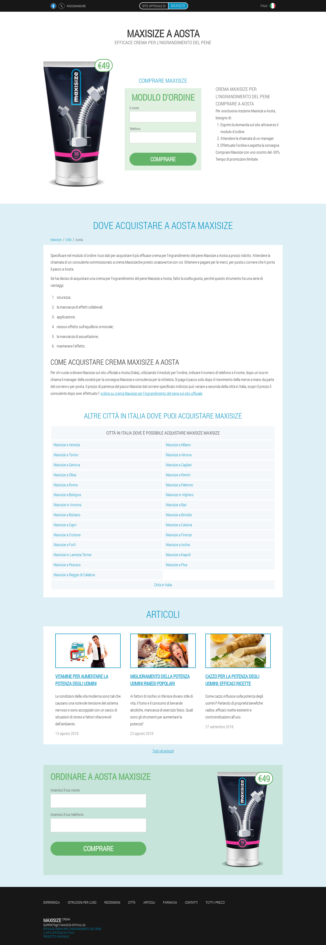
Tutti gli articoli (163, 750)
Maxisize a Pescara (67, 564)
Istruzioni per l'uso (82, 902)
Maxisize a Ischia (178, 544)
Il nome (134, 108)
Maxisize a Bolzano (67, 514)
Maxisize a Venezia (67, 444)
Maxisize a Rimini (178, 474)
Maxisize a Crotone (67, 534)
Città (131, 902)
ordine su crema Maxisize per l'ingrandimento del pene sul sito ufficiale (151, 393)
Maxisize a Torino (66, 454)
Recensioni (112, 902)
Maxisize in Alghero (180, 494)
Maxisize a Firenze (179, 534)
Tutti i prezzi (215, 902)
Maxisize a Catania (179, 524)
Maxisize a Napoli (178, 554)
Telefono (135, 128)
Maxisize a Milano (178, 444)
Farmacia (170, 902)
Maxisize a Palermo (179, 484)
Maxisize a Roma (66, 484)
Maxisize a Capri (65, 524)
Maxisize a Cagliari (179, 464)
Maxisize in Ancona (67, 504)
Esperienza (51, 902)
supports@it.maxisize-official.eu (64, 925)
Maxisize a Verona (178, 454)
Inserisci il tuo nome (65, 790)
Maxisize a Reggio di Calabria (74, 574)
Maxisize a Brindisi (179, 514)
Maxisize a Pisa (176, 564)
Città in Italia (163, 584)
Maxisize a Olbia (65, 474)
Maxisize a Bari (176, 504)
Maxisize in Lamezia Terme (72, 554)
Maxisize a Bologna (67, 494)
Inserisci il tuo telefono (67, 814)
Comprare (163, 159)
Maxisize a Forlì (64, 544)
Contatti (191, 902)
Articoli (149, 902)
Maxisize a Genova (67, 464)
